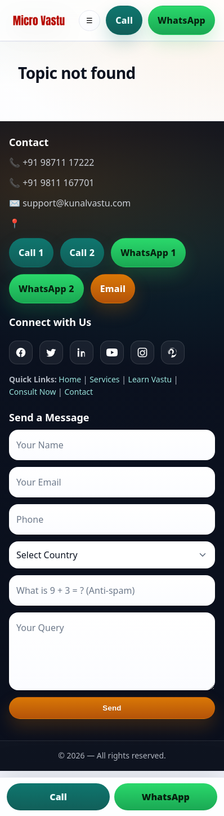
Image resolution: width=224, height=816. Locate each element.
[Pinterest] (173, 352)
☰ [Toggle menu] (89, 20)
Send (111, 708)
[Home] (39, 20)
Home (70, 379)
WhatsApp (181, 20)
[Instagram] (142, 352)
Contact (78, 391)
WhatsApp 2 (46, 289)
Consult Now (32, 391)
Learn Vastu (150, 379)
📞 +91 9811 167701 (51, 183)
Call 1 (31, 252)
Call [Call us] (58, 797)
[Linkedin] (81, 352)
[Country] (112, 554)
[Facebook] (21, 352)
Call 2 (82, 252)
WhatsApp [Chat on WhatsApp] (166, 797)
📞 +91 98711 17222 (51, 162)
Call (124, 20)
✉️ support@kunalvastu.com (70, 203)
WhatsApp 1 (148, 252)
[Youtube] (112, 352)
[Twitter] (51, 352)
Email (113, 289)
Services (104, 379)
